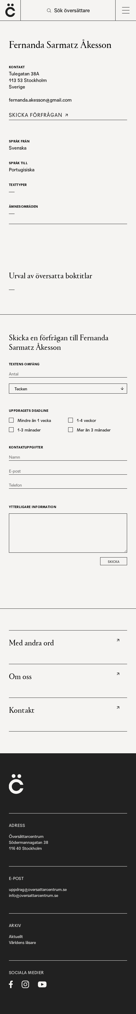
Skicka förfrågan (35, 115)
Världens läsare (22, 942)
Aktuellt (16, 936)
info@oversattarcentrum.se (33, 895)
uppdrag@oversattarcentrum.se (38, 889)
